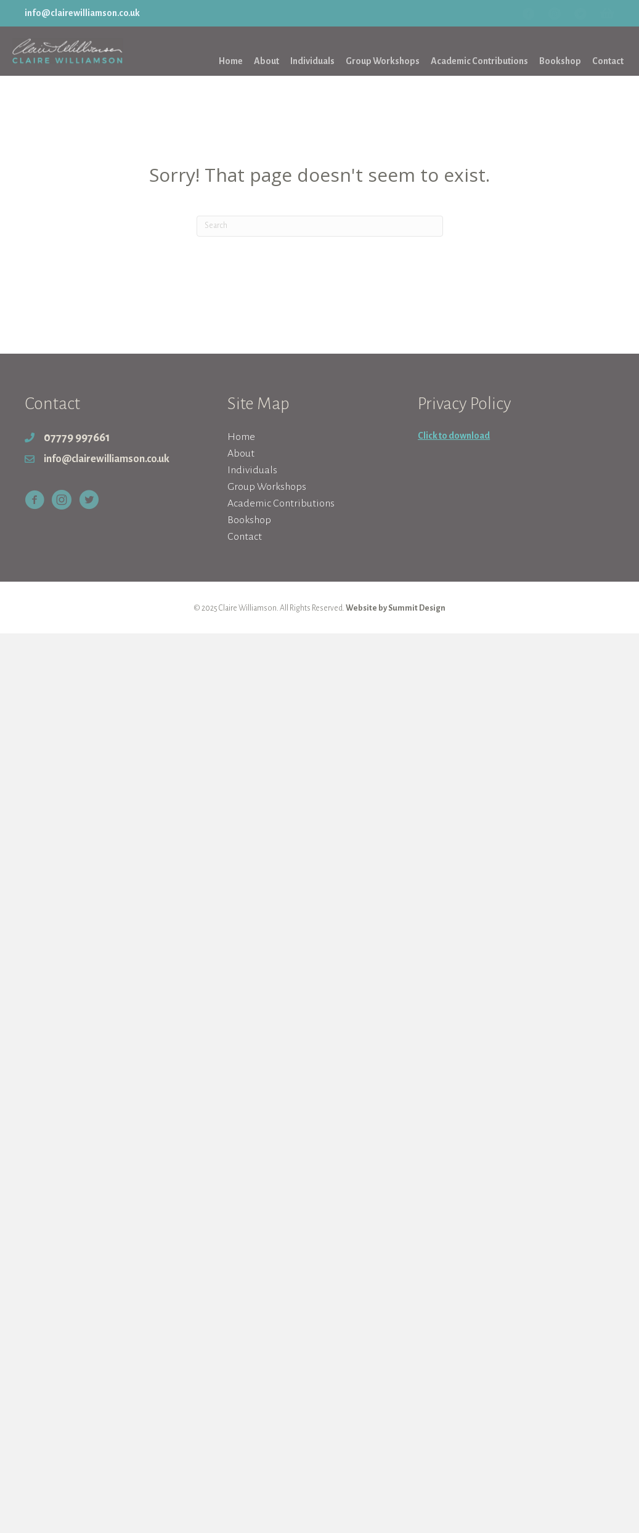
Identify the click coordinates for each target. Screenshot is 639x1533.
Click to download (454, 436)
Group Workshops (266, 486)
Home (241, 436)
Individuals (252, 470)
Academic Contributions (281, 503)
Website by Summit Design (396, 608)
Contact (244, 536)
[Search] (320, 226)
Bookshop (249, 520)
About (240, 453)
